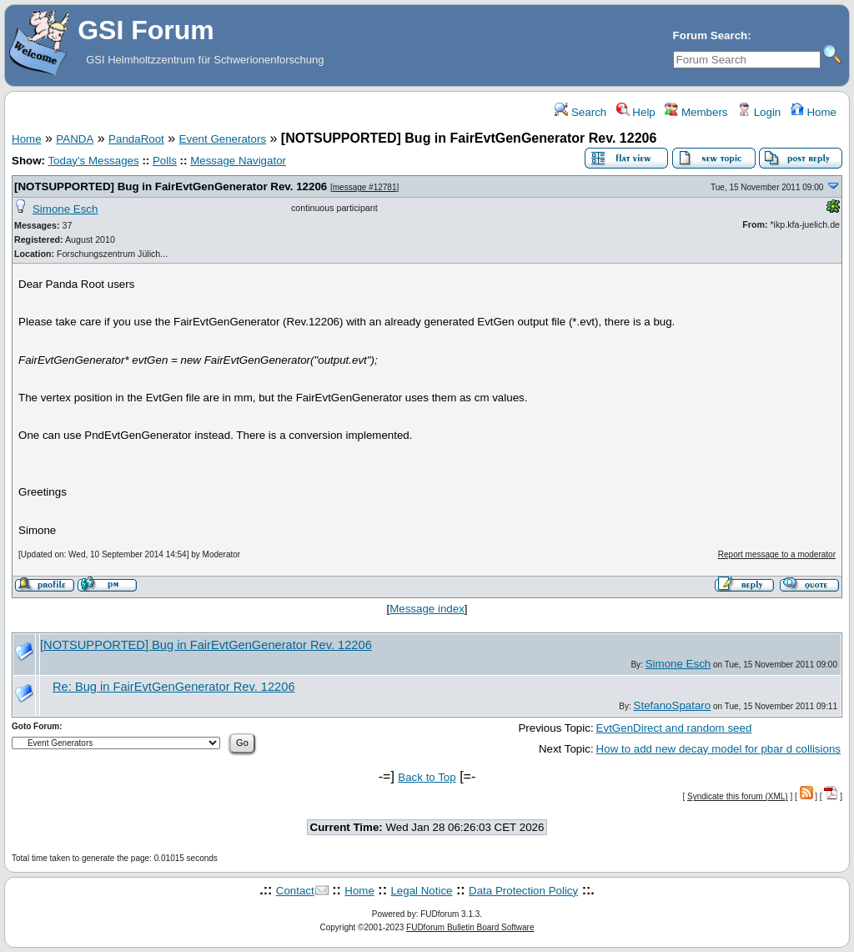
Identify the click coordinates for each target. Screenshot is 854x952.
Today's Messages (93, 160)
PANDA (74, 139)
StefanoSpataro (672, 705)
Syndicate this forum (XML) (737, 796)
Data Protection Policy (523, 890)
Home (813, 112)
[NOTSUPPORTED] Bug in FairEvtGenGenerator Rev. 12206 (170, 186)
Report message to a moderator (777, 554)
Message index (427, 608)
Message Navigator (238, 160)
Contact (295, 890)
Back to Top (426, 777)
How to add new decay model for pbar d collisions (718, 749)
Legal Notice (421, 890)
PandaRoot (136, 139)
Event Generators (222, 139)
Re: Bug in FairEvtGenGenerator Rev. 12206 (174, 686)
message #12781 (365, 187)
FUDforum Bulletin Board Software (470, 927)
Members (696, 112)
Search (580, 112)
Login (759, 112)
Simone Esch (65, 209)
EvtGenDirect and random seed (674, 728)
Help (636, 112)
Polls (165, 160)
